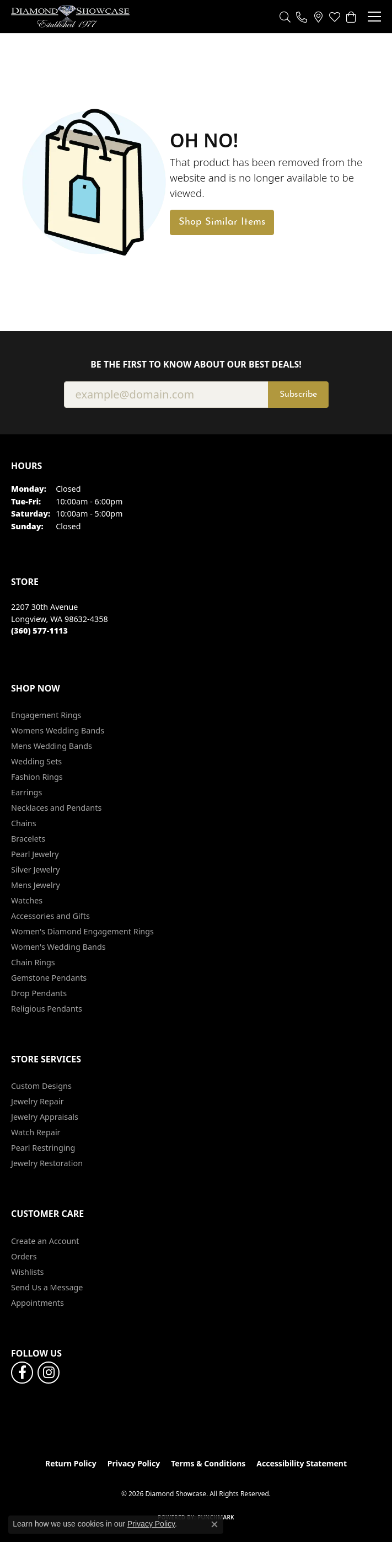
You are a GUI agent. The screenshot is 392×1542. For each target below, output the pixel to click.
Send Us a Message (47, 1287)
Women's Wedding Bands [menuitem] (58, 947)
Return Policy (70, 1463)
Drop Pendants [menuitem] (39, 993)
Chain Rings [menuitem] (33, 962)
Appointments (37, 1303)
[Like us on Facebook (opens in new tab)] (22, 1373)
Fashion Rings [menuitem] (37, 777)
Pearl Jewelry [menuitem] (34, 854)
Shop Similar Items (222, 222)
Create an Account (45, 1241)
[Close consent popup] (214, 1524)
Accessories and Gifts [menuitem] (50, 916)
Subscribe (298, 394)
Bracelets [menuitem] (28, 838)
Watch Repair (36, 1132)
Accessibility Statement (301, 1463)
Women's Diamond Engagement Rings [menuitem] (82, 931)
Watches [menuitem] (26, 900)
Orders (24, 1256)
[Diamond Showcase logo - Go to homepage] (70, 16)
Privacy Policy (134, 1463)
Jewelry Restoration (47, 1163)
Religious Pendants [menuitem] (46, 1008)
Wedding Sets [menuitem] (36, 761)
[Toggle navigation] (374, 17)
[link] (301, 17)
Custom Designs (41, 1086)
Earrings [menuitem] (26, 792)
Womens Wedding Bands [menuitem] (57, 730)
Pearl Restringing (43, 1147)
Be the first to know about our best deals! (196, 364)
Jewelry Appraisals (44, 1117)
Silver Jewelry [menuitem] (35, 869)
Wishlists (27, 1272)
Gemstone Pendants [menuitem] (49, 977)
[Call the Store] (39, 630)
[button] (285, 17)
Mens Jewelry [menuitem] (35, 885)
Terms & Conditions (208, 1463)
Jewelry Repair (37, 1101)
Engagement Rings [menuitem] (46, 715)
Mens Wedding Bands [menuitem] (51, 746)
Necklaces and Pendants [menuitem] (56, 807)
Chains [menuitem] (23, 823)
